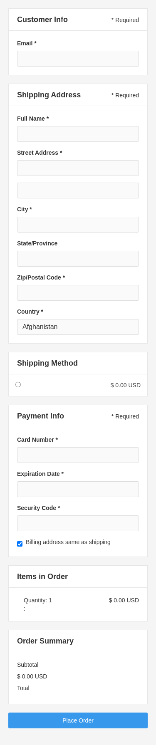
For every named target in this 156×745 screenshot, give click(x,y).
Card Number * (37, 439)
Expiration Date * (40, 473)
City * (24, 209)
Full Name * (33, 118)
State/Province (37, 243)
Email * (27, 43)
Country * (30, 311)
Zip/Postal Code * (41, 277)
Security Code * (38, 508)
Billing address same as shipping (68, 542)
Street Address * (39, 152)
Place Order (78, 720)
